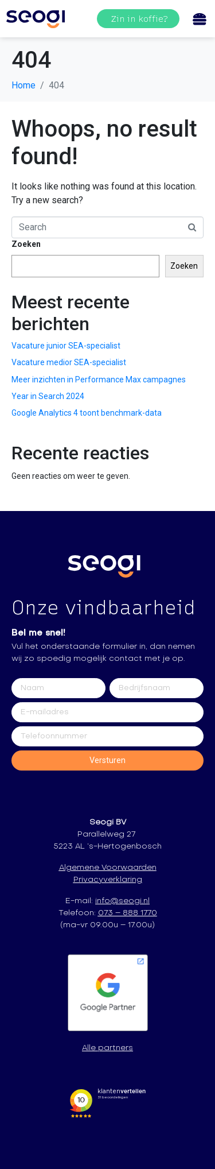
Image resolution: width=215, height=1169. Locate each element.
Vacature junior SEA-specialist (65, 345)
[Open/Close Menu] (199, 19)
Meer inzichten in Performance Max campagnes (98, 379)
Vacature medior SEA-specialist (68, 362)
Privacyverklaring (107, 880)
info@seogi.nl (122, 901)
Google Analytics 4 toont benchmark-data (86, 412)
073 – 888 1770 (127, 913)
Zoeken (26, 244)
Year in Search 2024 (47, 396)
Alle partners (107, 1048)
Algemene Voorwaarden (108, 868)
